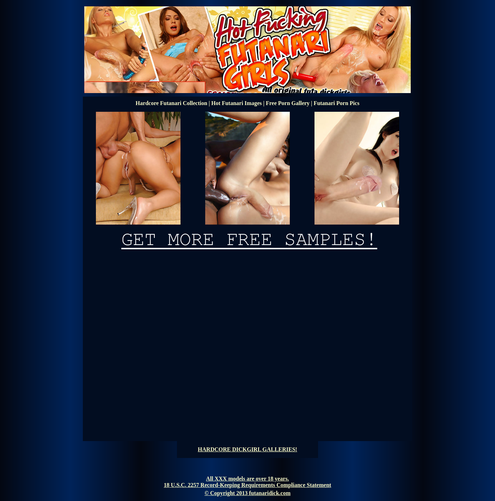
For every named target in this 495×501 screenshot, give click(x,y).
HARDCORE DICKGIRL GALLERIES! (247, 449)
